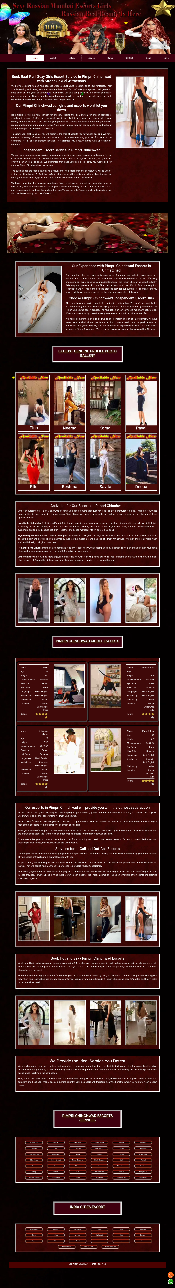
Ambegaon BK (143, 1172)
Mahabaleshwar (121, 1166)
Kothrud (55, 1142)
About (53, 58)
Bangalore (143, 1235)
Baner (56, 1148)
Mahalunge (143, 1148)
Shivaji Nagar (143, 1154)
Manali (78, 1241)
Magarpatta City (99, 1148)
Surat (121, 1235)
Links (166, 58)
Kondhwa (143, 1166)
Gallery (72, 58)
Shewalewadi (56, 1177)
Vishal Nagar (56, 1154)
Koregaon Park (33, 1142)
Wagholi (143, 1160)
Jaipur (34, 1235)
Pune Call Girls (121, 1177)
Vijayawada (77, 1229)
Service (91, 58)
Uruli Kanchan (99, 1172)
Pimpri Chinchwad (77, 1160)
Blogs (148, 58)
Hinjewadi (143, 1142)
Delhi (99, 1229)
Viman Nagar (77, 1142)
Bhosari (77, 1166)
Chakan (55, 1166)
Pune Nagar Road (34, 1154)
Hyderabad (99, 1235)
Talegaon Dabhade (34, 1177)
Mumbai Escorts (88, 1247)
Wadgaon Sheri (99, 1142)
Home (35, 58)
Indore (99, 1241)
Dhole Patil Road (56, 1160)
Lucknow (77, 1235)
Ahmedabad (34, 1229)
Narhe (77, 1172)
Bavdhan (121, 1172)
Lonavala (99, 1154)
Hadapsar (34, 1148)
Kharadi (121, 1142)
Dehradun (143, 1229)
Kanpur (121, 1241)
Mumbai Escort (66, 1247)
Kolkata (56, 1235)
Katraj (34, 1172)
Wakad (78, 1154)
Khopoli (121, 1154)
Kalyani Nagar (34, 1160)
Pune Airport (99, 1177)
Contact (129, 58)
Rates (110, 58)
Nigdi (121, 1160)
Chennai (55, 1229)
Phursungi (78, 1148)
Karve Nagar (143, 1177)
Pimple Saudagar (99, 1160)
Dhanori (55, 1172)
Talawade (121, 1148)
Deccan (34, 1166)
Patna (143, 1241)
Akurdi (99, 1166)
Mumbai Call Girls (110, 1247)
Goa (121, 1229)
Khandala (77, 1177)
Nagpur (34, 1241)
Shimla (56, 1241)
